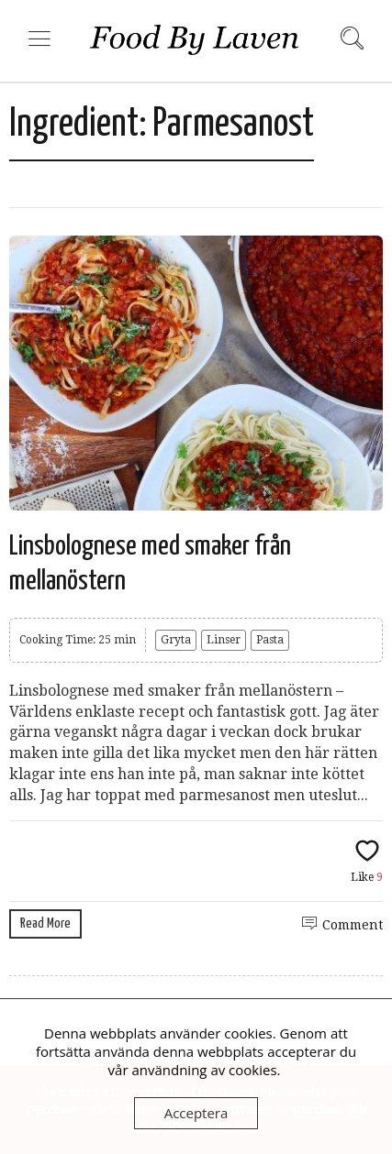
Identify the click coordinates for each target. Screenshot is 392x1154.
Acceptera (196, 1113)
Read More (45, 923)
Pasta (270, 639)
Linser (224, 639)
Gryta (176, 639)
